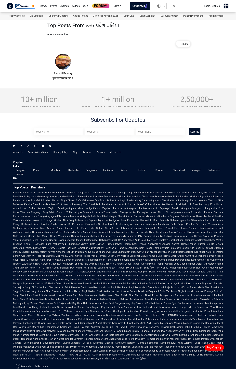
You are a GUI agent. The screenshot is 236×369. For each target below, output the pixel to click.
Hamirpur (195, 170)
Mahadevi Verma (113, 346)
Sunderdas (131, 271)
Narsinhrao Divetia (59, 342)
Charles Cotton (129, 291)
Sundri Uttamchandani (201, 228)
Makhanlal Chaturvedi (34, 346)
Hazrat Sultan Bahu (68, 295)
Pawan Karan (123, 244)
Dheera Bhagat (109, 339)
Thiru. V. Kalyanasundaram (174, 212)
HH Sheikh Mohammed (120, 275)
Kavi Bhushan (33, 279)
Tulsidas (212, 200)
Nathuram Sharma (73, 263)
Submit (194, 131)
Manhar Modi (108, 319)
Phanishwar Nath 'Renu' (83, 279)
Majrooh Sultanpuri (114, 263)
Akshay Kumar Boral (80, 307)
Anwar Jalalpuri (107, 232)
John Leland (69, 299)
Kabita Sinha (158, 299)
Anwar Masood (156, 287)
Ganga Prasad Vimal (86, 256)
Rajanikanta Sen (157, 204)
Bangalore (91, 170)
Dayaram (78, 339)
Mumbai (55, 170)
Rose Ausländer (180, 275)
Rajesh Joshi (89, 216)
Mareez (164, 323)
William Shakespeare (73, 350)
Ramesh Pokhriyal (176, 204)
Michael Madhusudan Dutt (44, 303)
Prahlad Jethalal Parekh (197, 327)
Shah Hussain (48, 295)
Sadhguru (75, 358)
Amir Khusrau (128, 204)
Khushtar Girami (56, 192)
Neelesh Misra (62, 358)
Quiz (85, 6)
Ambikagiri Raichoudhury (128, 200)
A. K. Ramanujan (74, 224)
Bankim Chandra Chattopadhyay (149, 331)
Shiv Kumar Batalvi (187, 287)
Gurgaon (20, 170)
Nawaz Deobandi (205, 216)
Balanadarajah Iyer (188, 252)
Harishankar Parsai (115, 248)
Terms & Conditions (38, 152)
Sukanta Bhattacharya (108, 315)
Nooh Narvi (34, 263)
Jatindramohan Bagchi (31, 311)
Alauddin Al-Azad (162, 236)
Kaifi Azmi (37, 358)
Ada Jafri (26, 256)
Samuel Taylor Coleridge (52, 208)
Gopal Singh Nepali (191, 248)
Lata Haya (134, 350)
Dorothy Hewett (28, 267)
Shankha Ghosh (175, 299)
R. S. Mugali (47, 220)
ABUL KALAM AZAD (87, 354)
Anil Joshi (94, 335)
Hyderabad (74, 170)
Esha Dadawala (207, 323)
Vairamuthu (91, 224)
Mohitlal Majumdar (160, 307)
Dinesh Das (24, 307)
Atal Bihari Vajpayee (50, 350)
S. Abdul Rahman (202, 212)
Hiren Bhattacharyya (104, 236)
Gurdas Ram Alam (44, 287)
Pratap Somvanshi (119, 350)
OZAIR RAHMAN (169, 315)
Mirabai (76, 275)
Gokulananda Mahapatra (143, 228)
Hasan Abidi (38, 232)
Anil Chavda (153, 323)
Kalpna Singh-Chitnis (173, 256)
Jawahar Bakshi (143, 319)
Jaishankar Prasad (202, 311)
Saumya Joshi (176, 319)
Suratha (102, 224)
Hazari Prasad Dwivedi (121, 267)
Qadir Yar (165, 291)
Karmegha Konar (147, 212)
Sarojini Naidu (201, 236)
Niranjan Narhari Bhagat (60, 339)
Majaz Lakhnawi (99, 267)
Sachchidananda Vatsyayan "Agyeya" (160, 350)
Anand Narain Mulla (103, 192)
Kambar (97, 208)
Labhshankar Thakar (34, 323)
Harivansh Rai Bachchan (124, 283)
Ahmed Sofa (74, 200)
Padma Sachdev (99, 299)
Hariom (27, 358)
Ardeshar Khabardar (180, 339)
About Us (18, 152)
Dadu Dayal (182, 271)
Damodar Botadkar (81, 342)
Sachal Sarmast (111, 291)
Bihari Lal (112, 279)
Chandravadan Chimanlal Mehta (161, 335)
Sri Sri (64, 287)
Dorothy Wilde (38, 228)
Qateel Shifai (103, 228)
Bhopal (159, 170)
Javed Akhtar (115, 224)
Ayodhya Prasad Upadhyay (144, 311)
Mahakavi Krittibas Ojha (76, 311)
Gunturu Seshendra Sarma (199, 256)
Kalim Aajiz (82, 267)
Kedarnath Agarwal (145, 279)
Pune (36, 170)
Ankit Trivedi (72, 323)
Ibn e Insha (45, 267)
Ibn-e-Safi (142, 204)
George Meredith (30, 271)
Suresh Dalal (108, 335)
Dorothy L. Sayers (56, 248)
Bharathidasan (125, 216)
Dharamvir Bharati (58, 15)
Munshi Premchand (193, 15)
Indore (141, 170)
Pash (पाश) (48, 358)
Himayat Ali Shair (149, 220)
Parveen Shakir (169, 252)
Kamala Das (155, 256)
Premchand (83, 299)
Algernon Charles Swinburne (109, 342)
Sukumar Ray (97, 311)
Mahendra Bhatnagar (87, 240)
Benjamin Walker (163, 196)
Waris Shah (114, 295)
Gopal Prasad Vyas (135, 263)
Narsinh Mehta (135, 342)
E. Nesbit (50, 283)
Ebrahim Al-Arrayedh (169, 283)
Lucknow (108, 170)
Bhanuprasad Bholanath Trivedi (62, 327)
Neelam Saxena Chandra (62, 240)
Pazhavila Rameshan (77, 248)
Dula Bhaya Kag (35, 327)
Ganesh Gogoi (149, 200)
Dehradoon (214, 170)
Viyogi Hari (101, 275)
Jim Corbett (29, 208)
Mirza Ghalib (196, 354)
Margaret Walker (54, 232)
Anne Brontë (47, 259)
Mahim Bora (122, 232)
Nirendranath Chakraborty (199, 299)
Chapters (64, 6)
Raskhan (102, 279)
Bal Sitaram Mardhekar (199, 220)
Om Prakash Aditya (81, 252)
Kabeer (88, 350)
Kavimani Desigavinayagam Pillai (45, 216)
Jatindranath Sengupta (54, 307)
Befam (131, 327)
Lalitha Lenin (162, 216)
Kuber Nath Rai (207, 252)
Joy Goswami (138, 303)
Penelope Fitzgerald (148, 291)
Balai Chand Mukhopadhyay (65, 212)
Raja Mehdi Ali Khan (41, 200)
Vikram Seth (88, 244)
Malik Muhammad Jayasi (202, 275)
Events (53, 6)
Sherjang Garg (39, 212)
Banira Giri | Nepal (30, 354)
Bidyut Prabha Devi (189, 224)
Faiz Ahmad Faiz (93, 263)
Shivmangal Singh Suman (128, 192)
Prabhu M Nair (205, 279)
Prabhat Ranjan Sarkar (158, 303)
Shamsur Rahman (119, 299)
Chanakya (99, 271)
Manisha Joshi (191, 323)
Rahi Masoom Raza (159, 346)
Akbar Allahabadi (151, 252)
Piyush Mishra (77, 346)
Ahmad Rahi (66, 291)
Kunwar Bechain (30, 350)
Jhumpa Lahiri (72, 228)
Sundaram (137, 335)
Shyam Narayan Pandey (55, 279)
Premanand (26, 339)
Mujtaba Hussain (31, 220)
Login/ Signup (214, 347)
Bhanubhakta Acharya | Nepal (58, 354)
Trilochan (25, 212)
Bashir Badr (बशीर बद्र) (176, 354)
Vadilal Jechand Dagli (98, 331)
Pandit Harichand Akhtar (155, 192)
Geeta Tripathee (40, 240)
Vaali (79, 216)
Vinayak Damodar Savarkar (69, 259)
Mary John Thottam (157, 240)
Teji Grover (207, 248)
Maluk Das (194, 271)
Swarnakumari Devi (183, 236)
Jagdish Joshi (160, 319)
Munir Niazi (141, 287)
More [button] (116, 6)
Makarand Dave (39, 342)
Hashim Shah (95, 291)
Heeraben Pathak (76, 319)
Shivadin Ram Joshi (170, 248)
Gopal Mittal (61, 196)
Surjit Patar (170, 287)
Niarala (107, 283)
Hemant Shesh (106, 256)
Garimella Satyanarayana (173, 220)
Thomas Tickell (143, 295)
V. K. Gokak (89, 204)
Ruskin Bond (142, 267)
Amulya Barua (189, 200)
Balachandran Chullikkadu (140, 196)
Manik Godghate (182, 208)
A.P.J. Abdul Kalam (120, 331)
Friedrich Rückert (166, 271)
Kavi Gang (206, 271)
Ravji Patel (51, 323)
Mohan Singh (110, 287)
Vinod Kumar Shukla (202, 244)
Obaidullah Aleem (199, 267)
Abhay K (36, 307)
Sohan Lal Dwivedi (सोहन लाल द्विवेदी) (128, 358)
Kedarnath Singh (95, 346)
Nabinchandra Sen (53, 311)
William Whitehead (85, 315)
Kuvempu (116, 204)
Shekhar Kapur (176, 240)
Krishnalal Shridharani (191, 335)
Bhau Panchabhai (130, 220)
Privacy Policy (60, 152)
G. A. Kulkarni (120, 228)
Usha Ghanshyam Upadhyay (127, 252)
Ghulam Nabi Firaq (64, 220)
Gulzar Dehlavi (96, 248)
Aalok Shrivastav (205, 263)
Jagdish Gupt (171, 263)
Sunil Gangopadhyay (120, 303)
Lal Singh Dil (28, 287)
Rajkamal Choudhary (34, 283)
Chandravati (129, 307)
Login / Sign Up (212, 6)
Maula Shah (204, 287)
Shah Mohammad (194, 291)
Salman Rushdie (105, 244)
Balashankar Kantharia (157, 342)
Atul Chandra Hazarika (169, 200)
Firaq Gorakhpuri (189, 350)
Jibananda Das (129, 315)
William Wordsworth (63, 315)
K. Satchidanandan (95, 259)
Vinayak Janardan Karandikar (140, 224)
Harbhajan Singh (126, 287)
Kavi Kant (177, 342)
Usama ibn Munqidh (82, 236)
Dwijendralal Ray (68, 303)
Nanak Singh (81, 291)
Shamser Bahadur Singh (142, 232)
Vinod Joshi (140, 323)
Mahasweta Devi (90, 200)
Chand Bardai (88, 275)
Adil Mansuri (175, 323)
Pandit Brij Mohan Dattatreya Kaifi (36, 196)
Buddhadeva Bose (140, 299)
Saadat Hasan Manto (159, 275)
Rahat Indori (88, 228)
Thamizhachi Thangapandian (120, 212)
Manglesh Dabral (147, 271)
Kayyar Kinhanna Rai (59, 252)
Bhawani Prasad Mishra (112, 354)
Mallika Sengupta (182, 311)
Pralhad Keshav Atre (35, 248)
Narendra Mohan (117, 196)
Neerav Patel (93, 319)
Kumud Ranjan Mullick (183, 307)
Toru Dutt (25, 299)
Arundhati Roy (100, 196)
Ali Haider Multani (147, 283)
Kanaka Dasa (31, 204)
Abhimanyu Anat (65, 256)
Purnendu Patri (114, 307)
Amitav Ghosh (55, 228)
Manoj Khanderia (76, 331)
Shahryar (50, 256)
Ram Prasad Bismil (149, 248)
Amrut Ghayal (125, 323)
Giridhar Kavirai (27, 275)
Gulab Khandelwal (101, 252)
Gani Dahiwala (87, 323)
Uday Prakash (140, 275)
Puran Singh (177, 291)
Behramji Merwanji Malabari (51, 331)
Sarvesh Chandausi (51, 263)
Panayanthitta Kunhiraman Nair (192, 259)
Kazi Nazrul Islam (149, 315)
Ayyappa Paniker (137, 208)
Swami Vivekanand (60, 236)
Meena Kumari (187, 263)
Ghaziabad (179, 170)
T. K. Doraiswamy (83, 271)
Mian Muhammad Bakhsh (93, 295)
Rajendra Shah (92, 339)
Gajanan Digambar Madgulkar (104, 220)
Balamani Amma (93, 212)
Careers (101, 152)
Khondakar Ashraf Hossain (174, 244)
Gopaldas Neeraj (126, 339)
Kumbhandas (67, 271)
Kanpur (20, 174)
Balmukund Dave (48, 335)
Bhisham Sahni (21, 192)
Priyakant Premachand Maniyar (152, 339)
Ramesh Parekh (200, 339)
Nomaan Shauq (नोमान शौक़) (95, 358)
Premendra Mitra (206, 307)
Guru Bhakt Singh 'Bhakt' (79, 192)
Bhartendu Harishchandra (171, 279)
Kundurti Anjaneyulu (159, 208)
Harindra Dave (123, 335)
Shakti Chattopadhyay (117, 311)
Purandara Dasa (48, 204)
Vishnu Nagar (168, 267)
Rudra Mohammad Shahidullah (62, 244)
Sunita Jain (57, 224)
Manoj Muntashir (154, 354)
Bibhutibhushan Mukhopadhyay (189, 196)
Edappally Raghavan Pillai (129, 236)
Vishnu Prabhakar (34, 244)
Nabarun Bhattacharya (80, 196)
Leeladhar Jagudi (139, 256)
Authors (76, 6)
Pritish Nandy (177, 346)
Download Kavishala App (105, 15)
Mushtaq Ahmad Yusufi (161, 259)
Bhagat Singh (192, 346)
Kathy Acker (55, 299)
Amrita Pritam (80, 15)
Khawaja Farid (211, 291)
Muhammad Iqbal (207, 295)
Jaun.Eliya (129, 15)
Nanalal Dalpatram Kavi (135, 346)
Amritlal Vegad (90, 232)
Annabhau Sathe (167, 224)
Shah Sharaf (52, 291)
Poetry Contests (16, 15)
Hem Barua (175, 295)
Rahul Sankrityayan (107, 216)
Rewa (123, 170)
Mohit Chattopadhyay (55, 319)
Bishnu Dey (166, 311)
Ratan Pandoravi (38, 192)
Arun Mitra (143, 307)
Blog (75, 152)
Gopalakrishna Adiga (80, 208)
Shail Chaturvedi (139, 259)
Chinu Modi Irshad (125, 319)
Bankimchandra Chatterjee (193, 315)
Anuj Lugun (162, 232)
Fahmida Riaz (107, 200)
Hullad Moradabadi (29, 259)
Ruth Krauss (181, 228)
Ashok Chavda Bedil (106, 323)
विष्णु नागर (155, 267)
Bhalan (61, 323)
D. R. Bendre (103, 204)
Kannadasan (69, 216)
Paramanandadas (49, 271)
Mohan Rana (132, 248)
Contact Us (116, 152)
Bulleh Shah (127, 295)
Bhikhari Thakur (154, 263)
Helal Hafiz (83, 303)
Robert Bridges (160, 295)
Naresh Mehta (126, 279)
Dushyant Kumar (169, 15)
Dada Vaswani (209, 224)
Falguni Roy (98, 307)
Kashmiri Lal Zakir (73, 232)
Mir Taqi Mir (38, 256)
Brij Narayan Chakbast (204, 192)
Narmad (25, 335)
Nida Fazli (186, 283)
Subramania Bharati (144, 216)
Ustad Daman (95, 287)
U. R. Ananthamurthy (198, 204)
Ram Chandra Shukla (117, 259)
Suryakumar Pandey (32, 319)
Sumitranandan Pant (63, 267)
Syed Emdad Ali (180, 303)
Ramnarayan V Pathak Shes (183, 331)
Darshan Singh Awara (33, 291)
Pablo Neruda (39, 299)
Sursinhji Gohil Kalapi (196, 342)
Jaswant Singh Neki (202, 283)
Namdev (148, 236)
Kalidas (27, 232)
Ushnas (34, 335)
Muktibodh (97, 283)
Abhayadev (128, 240)
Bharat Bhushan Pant (58, 346)
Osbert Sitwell (63, 283)
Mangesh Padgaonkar (205, 208)
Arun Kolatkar (42, 224)
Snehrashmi (176, 327)
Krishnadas (183, 267)
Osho (58, 287)
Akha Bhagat (40, 339)
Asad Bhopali (165, 228)
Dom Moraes (122, 256)
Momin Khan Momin (38, 236)
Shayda (210, 319)
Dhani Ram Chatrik (30, 295)
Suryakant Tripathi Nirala (183, 216)
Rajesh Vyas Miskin (195, 319)
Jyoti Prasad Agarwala (144, 244)
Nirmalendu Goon (99, 303)
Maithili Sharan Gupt (39, 315)
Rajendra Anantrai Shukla (94, 327)
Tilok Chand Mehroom (180, 192)
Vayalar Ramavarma (114, 208)
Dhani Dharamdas (115, 271)
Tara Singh (66, 275)
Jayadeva (202, 200)
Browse (44, 6)
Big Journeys (36, 15)
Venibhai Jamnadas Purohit (73, 335)
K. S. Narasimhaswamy (69, 204)
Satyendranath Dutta (110, 240)
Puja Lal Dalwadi (118, 327)
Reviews (87, 152)
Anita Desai (140, 240)
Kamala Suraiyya (177, 232)
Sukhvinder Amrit (77, 287)
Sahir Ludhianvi (147, 15)
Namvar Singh (59, 200)
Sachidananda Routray (48, 275)
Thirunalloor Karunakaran (200, 232)
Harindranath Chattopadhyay (200, 240)
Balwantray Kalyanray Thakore (152, 327)
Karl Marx (191, 279)
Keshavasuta (81, 220)
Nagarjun (26, 240)
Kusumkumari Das (199, 303)
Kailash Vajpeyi (39, 252)
